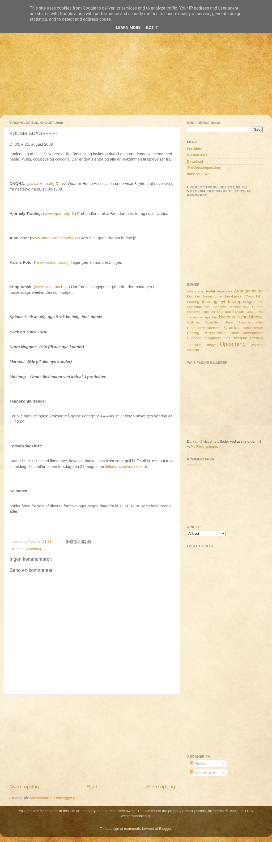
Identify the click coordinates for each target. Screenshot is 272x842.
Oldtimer (193, 322)
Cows (250, 296)
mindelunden (195, 317)
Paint (229, 322)
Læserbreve (254, 312)
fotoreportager (241, 301)
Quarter (231, 327)
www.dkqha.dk (40, 184)
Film (259, 296)
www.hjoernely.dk (59, 213)
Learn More (128, 27)
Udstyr (210, 345)
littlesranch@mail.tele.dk (126, 466)
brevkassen (234, 296)
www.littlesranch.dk (52, 287)
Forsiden (194, 149)
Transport (239, 338)
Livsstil (238, 312)
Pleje (259, 322)
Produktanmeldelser (203, 328)
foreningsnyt (213, 301)
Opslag (198, 763)
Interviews (193, 311)
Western (193, 350)
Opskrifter (212, 322)
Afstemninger (195, 291)
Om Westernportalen (203, 168)
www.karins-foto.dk (52, 262)
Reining (193, 333)
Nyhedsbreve (250, 316)
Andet (210, 291)
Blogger (165, 829)
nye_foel (211, 317)
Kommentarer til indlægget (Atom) (57, 798)
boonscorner (213, 296)
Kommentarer (203, 772)
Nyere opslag (24, 786)
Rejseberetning (215, 333)
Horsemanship (238, 307)
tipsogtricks (212, 338)
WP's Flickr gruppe (202, 446)
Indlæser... (195, 465)
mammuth (132, 829)
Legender (208, 312)
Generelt (219, 307)
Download (195, 161)
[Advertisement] (136, 78)
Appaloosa (224, 291)
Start (92, 786)
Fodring (193, 302)
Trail (227, 338)
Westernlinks (197, 155)
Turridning (194, 345)
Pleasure (244, 322)
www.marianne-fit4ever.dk (53, 238)
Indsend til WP (198, 174)
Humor (257, 307)
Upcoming (33, 549)
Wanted (256, 345)
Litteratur (224, 312)
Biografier (194, 296)
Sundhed (194, 338)
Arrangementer (248, 290)
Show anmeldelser (246, 333)
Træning (256, 338)
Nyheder (227, 316)
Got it (152, 27)
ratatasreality (253, 328)
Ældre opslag (160, 786)
